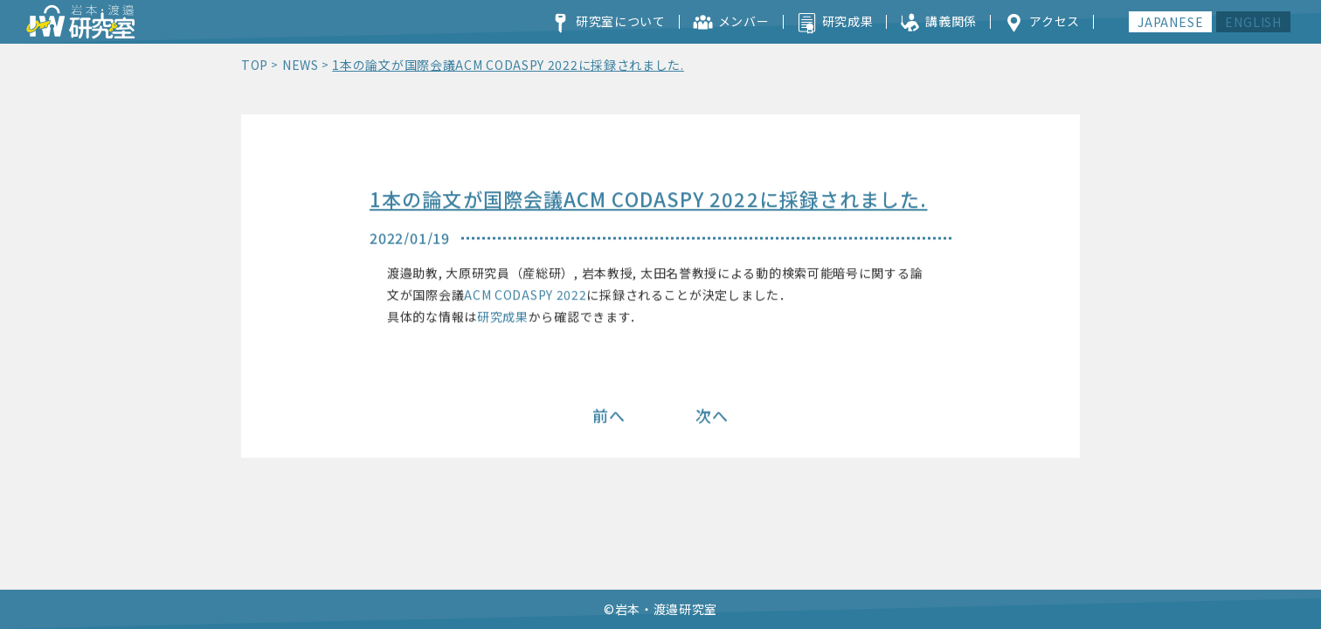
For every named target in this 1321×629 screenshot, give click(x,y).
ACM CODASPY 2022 (525, 296)
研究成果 (503, 318)
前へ (609, 416)
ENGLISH (1253, 22)
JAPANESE (1170, 22)
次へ (712, 416)
